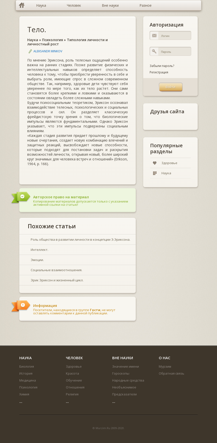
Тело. (36, 29)
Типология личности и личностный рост (67, 41)
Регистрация (159, 72)
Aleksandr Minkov (47, 51)
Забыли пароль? (162, 66)
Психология (52, 39)
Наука (32, 39)
